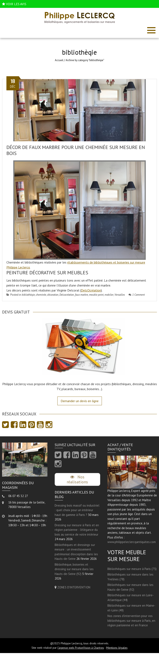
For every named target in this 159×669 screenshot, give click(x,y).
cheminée (41, 294)
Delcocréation (66, 294)
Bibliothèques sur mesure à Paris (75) (132, 569)
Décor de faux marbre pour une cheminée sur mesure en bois (75, 150)
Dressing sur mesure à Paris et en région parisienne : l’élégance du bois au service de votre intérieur (77, 529)
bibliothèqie (28, 294)
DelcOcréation (91, 290)
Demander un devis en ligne (80, 401)
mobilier (109, 294)
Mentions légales (117, 648)
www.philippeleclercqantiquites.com (131, 542)
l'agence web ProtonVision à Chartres (81, 648)
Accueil (59, 60)
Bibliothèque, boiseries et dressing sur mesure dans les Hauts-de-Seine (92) (74, 569)
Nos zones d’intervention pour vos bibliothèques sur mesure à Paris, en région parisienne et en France (131, 620)
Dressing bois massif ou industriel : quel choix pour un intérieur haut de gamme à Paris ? (77, 510)
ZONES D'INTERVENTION (73, 587)
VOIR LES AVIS (16, 4)
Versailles (119, 294)
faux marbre (81, 294)
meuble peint (96, 294)
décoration (52, 294)
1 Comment (137, 294)
